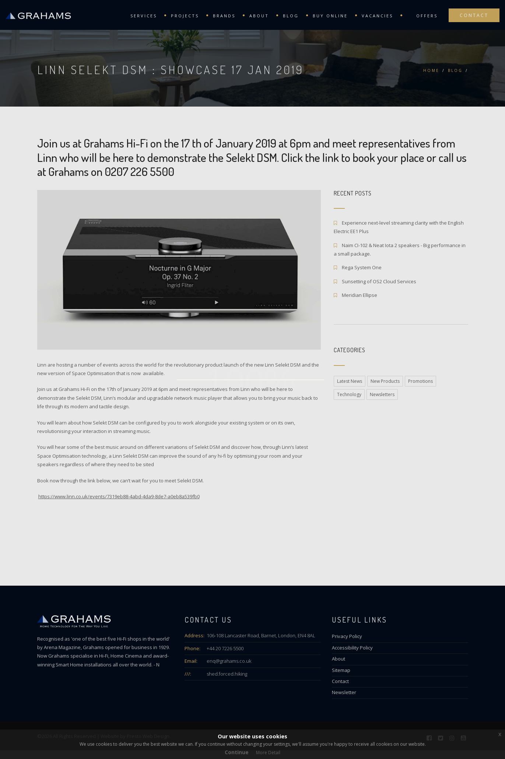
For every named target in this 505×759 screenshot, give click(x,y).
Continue (237, 752)
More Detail (268, 752)
